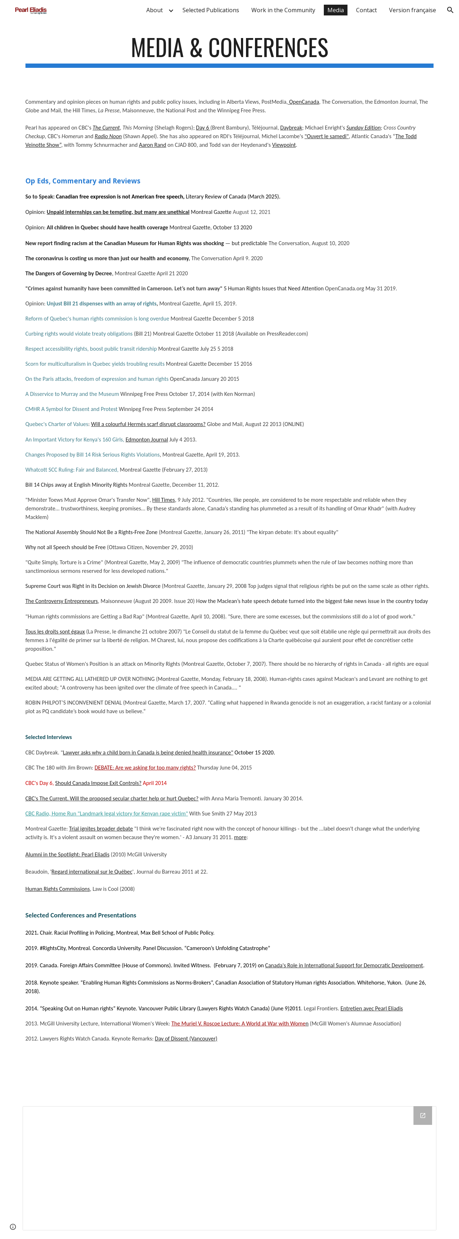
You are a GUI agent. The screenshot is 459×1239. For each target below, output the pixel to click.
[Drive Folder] (229, 1168)
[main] (229, 53)
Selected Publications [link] (211, 10)
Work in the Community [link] (283, 10)
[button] (450, 10)
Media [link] (335, 10)
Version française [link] (412, 10)
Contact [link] (366, 10)
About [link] (154, 10)
